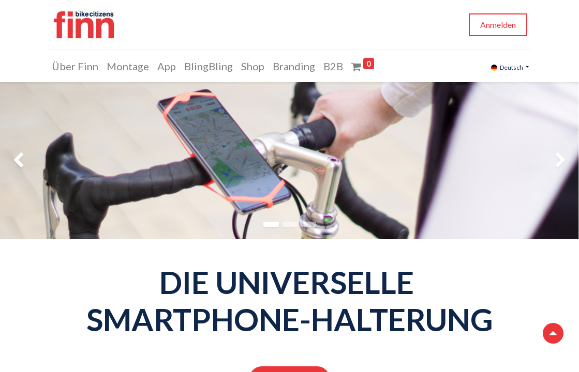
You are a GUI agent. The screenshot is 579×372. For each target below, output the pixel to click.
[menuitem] (76, 66)
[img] (23, 160)
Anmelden (497, 24)
